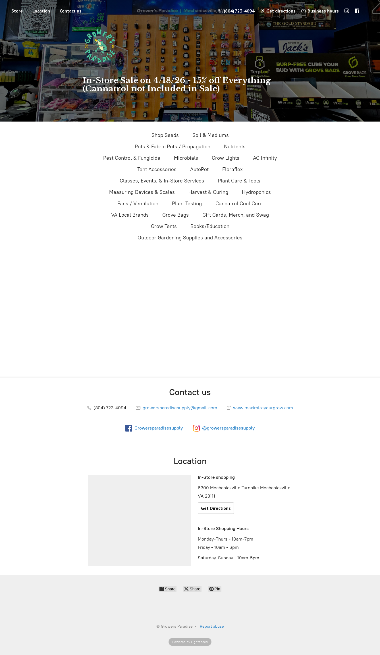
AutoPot (199, 169)
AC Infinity (265, 158)
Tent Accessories (156, 169)
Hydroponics (256, 192)
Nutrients (235, 146)
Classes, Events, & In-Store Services (162, 181)
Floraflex (232, 169)
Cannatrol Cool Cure (239, 203)
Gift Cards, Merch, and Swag (235, 215)
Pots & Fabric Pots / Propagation (172, 146)
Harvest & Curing (208, 192)
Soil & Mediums (210, 135)
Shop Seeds (165, 135)
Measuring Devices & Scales (142, 192)
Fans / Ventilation (137, 203)
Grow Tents (164, 226)
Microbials (186, 158)
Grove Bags (175, 215)
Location (41, 11)
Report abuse (212, 626)
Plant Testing (187, 203)
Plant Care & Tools (239, 181)
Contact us (71, 11)
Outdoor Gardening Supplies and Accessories (190, 238)
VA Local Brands (130, 215)
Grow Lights (225, 158)
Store (17, 11)
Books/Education (209, 226)
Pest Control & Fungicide (131, 158)
